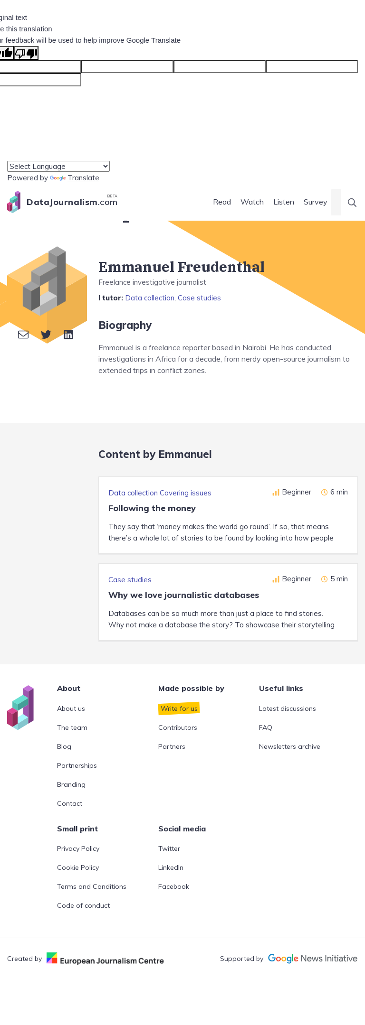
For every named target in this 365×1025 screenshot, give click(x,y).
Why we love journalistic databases (183, 594)
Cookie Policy (78, 867)
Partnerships (77, 765)
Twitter (169, 848)
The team (72, 727)
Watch (252, 201)
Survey (315, 201)
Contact (69, 803)
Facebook (173, 886)
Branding (71, 784)
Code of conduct (83, 905)
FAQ (265, 727)
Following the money (152, 508)
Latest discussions (287, 708)
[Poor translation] (26, 53)
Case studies (199, 297)
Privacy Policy (78, 848)
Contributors (177, 727)
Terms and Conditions (91, 886)
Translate (74, 177)
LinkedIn (170, 867)
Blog (64, 746)
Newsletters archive (289, 746)
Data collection (149, 297)
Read (222, 201)
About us (71, 708)
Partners (171, 746)
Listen (283, 201)
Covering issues (185, 492)
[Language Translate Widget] (58, 166)
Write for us (179, 708)
